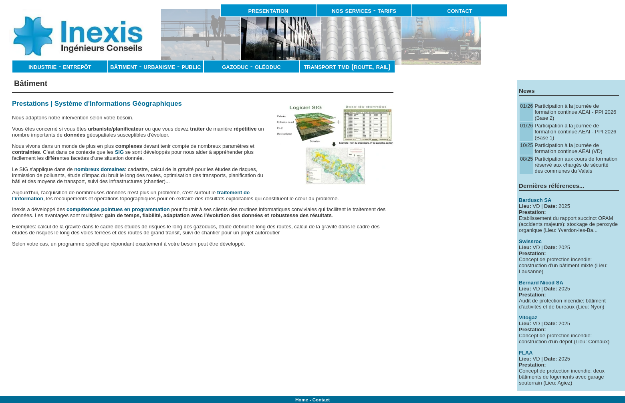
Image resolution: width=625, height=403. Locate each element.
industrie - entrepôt (59, 66)
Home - (303, 399)
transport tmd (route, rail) (347, 66)
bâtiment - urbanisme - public (155, 66)
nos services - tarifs (364, 10)
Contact (321, 399)
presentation (268, 10)
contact (459, 10)
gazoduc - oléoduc (251, 66)
